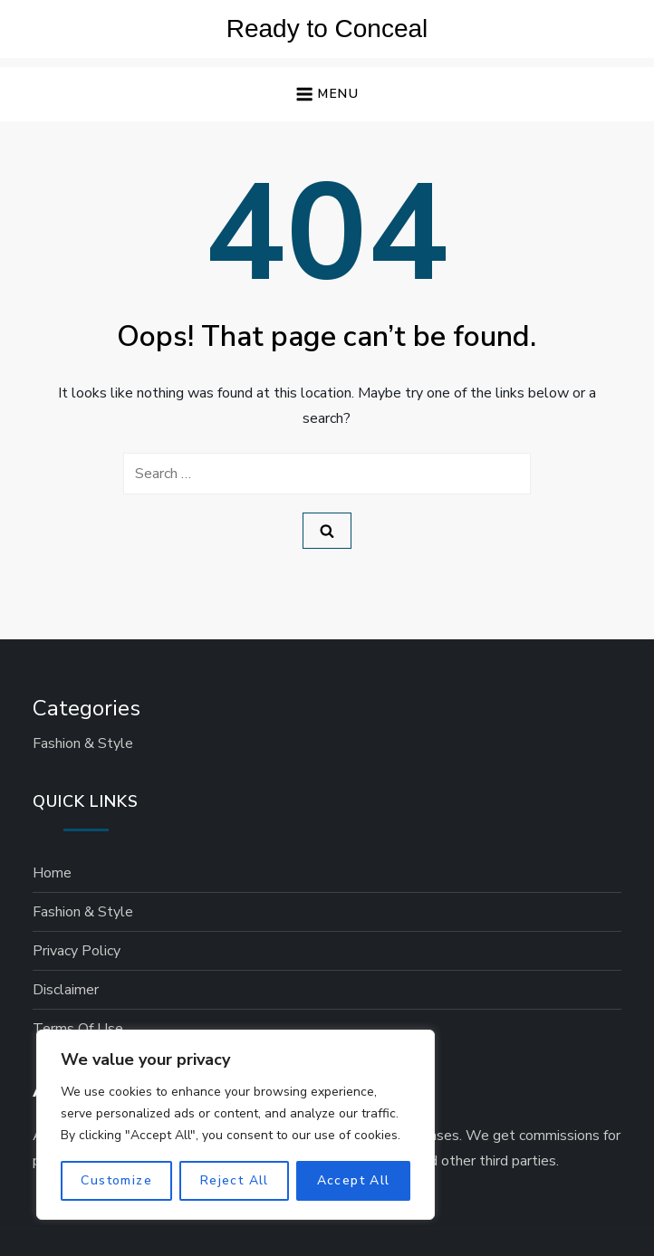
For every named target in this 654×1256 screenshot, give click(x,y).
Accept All (353, 1180)
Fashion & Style (83, 743)
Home (52, 873)
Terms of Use (78, 1029)
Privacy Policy (76, 951)
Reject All (234, 1180)
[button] (327, 94)
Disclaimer (66, 990)
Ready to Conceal (327, 28)
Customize (116, 1180)
